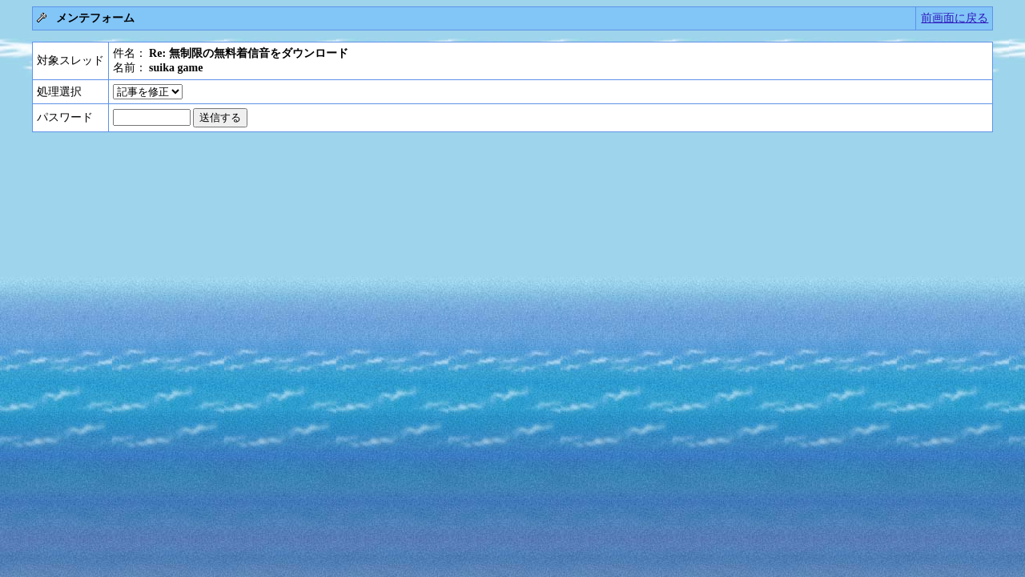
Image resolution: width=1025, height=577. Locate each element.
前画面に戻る (954, 18)
